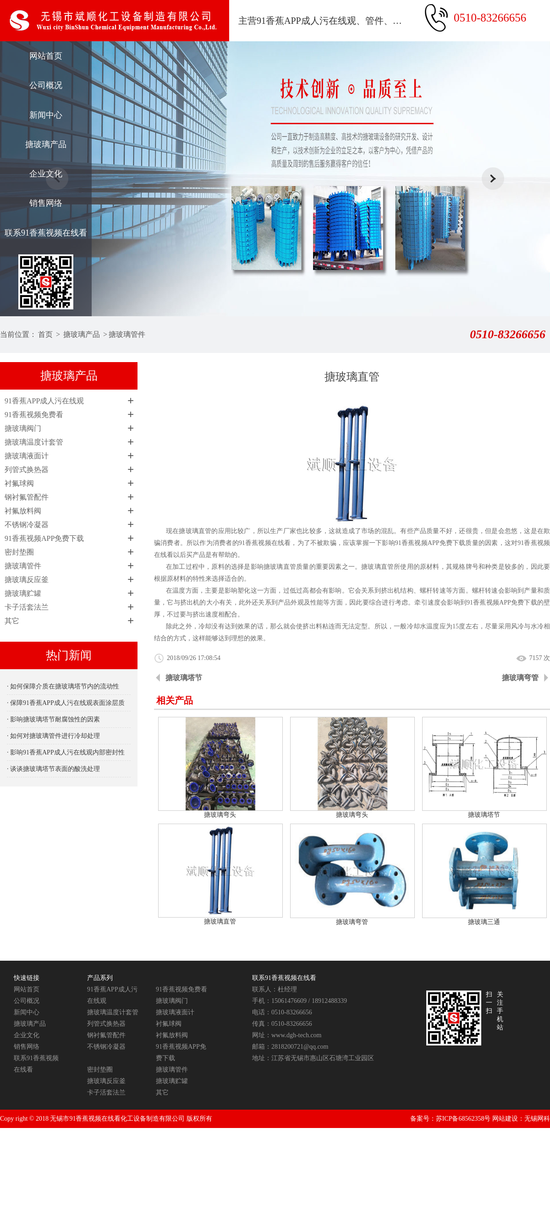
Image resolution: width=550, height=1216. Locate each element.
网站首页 (45, 56)
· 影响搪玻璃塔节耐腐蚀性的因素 (53, 719)
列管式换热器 (27, 469)
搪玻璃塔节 (183, 678)
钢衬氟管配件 (27, 497)
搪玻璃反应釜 (27, 579)
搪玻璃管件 (127, 334)
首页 (45, 334)
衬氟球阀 (19, 483)
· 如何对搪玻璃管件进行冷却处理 (53, 735)
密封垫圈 (19, 552)
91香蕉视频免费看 (34, 414)
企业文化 (45, 173)
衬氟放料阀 (23, 511)
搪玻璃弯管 (520, 678)
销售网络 (45, 203)
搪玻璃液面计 (27, 456)
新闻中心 (45, 115)
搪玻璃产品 (45, 144)
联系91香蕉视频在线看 (46, 232)
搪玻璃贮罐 (23, 593)
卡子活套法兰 (27, 607)
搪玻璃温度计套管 (34, 442)
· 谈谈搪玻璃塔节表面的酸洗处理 (53, 768)
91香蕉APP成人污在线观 (44, 401)
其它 (12, 621)
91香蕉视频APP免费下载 (44, 538)
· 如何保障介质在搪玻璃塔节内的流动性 (63, 686)
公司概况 (45, 85)
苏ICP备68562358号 (463, 1118)
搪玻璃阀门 (23, 428)
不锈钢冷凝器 (27, 524)
